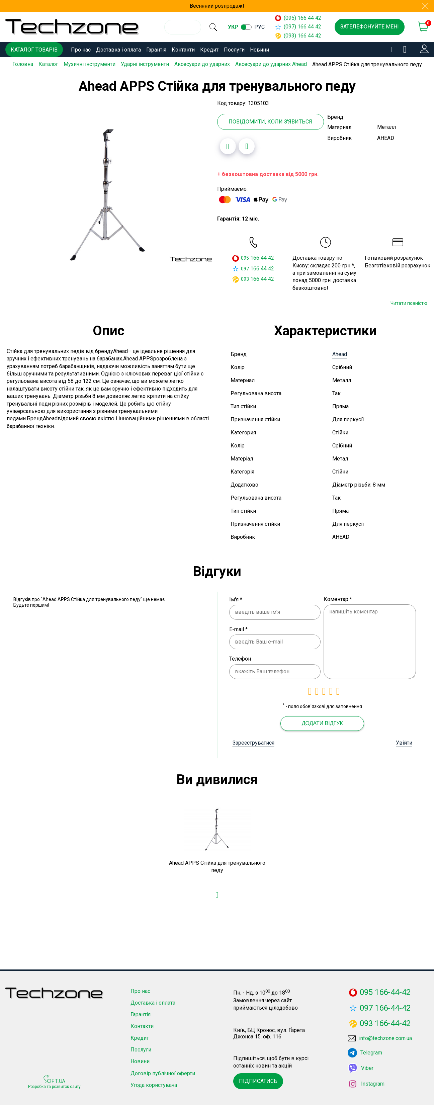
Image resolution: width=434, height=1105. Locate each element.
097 (245, 267)
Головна (22, 64)
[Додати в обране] (228, 145)
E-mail (238, 628)
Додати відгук (322, 722)
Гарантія (156, 50)
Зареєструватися (253, 741)
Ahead (339, 353)
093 (245, 277)
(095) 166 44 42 (301, 18)
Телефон (240, 658)
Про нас (81, 50)
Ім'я (235, 598)
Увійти (404, 741)
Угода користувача (154, 1084)
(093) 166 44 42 (301, 35)
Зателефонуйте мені (369, 26)
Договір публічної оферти (163, 1072)
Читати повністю (408, 302)
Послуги (234, 50)
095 (245, 257)
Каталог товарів (34, 50)
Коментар (338, 598)
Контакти (183, 50)
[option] (108, 192)
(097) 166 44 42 (301, 26)
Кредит (209, 50)
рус (268, 27)
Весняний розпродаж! (217, 6)
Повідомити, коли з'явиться (270, 120)
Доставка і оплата (118, 50)
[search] (217, 27)
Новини (259, 50)
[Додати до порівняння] (247, 145)
